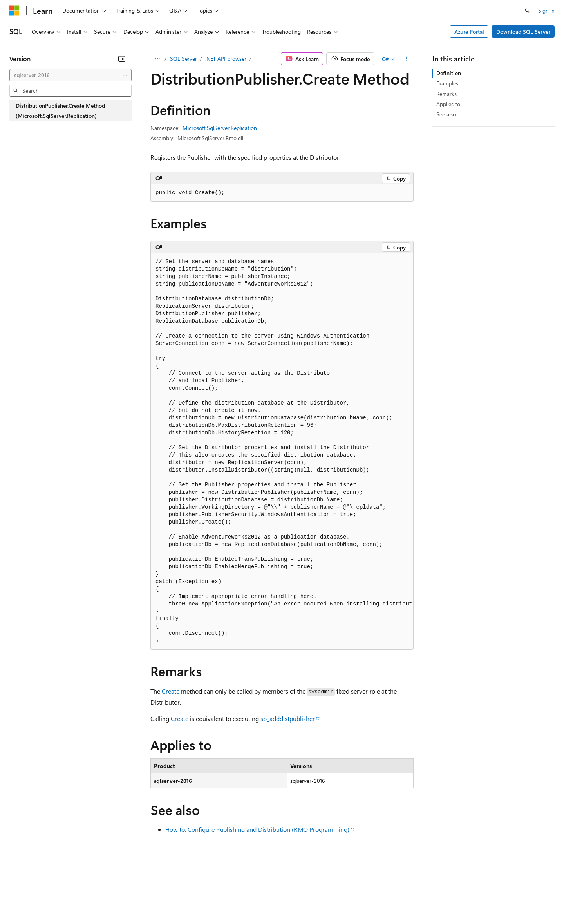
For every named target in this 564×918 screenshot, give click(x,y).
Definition (448, 73)
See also (446, 114)
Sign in (546, 10)
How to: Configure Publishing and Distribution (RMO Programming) (257, 829)
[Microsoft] (14, 10)
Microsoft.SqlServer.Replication (220, 128)
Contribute (140, 894)
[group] (282, 451)
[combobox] (70, 75)
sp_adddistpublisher (287, 718)
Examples (447, 83)
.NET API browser (225, 58)
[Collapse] (122, 59)
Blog (106, 894)
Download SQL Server (523, 31)
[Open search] (527, 11)
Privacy (171, 894)
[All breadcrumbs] (157, 58)
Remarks (446, 94)
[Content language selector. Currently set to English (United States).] (45, 875)
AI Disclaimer (25, 894)
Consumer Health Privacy (225, 894)
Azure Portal (469, 31)
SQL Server (183, 58)
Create (170, 691)
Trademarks (324, 894)
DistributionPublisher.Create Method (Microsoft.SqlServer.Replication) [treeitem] (60, 110)
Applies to (448, 104)
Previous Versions (71, 894)
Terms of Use (286, 894)
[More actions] (407, 58)
